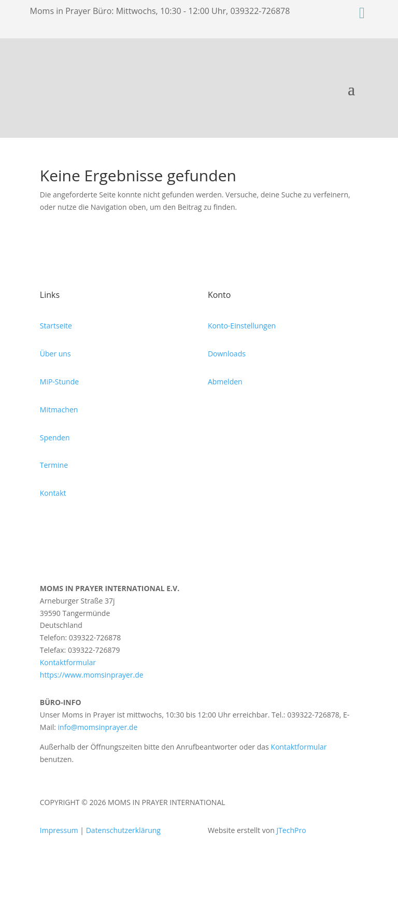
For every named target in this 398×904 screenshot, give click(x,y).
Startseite (56, 326)
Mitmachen (59, 409)
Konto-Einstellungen (242, 326)
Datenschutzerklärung (123, 830)
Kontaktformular (68, 662)
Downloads (227, 353)
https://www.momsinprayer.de (92, 675)
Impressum (59, 830)
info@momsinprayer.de (98, 727)
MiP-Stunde (59, 381)
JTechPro (291, 830)
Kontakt (53, 493)
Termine (54, 465)
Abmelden (225, 381)
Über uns (55, 353)
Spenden (55, 437)
